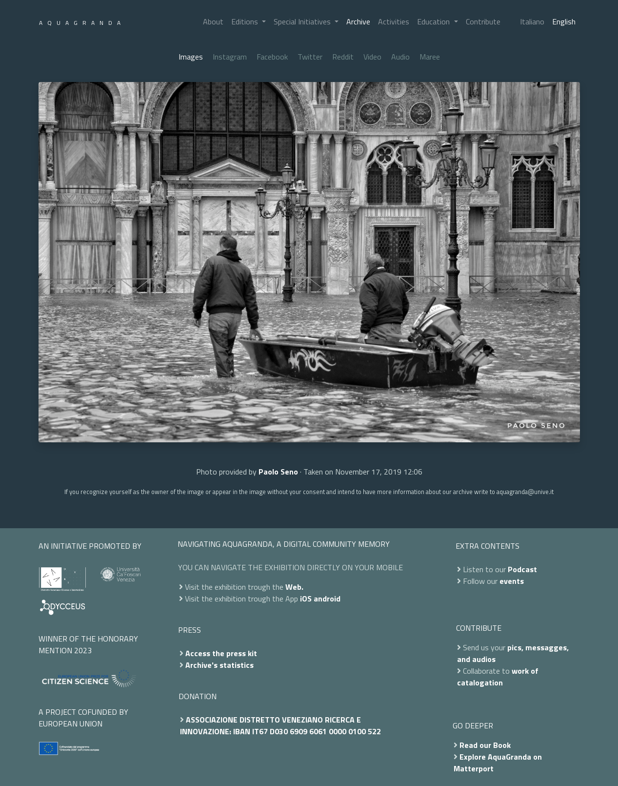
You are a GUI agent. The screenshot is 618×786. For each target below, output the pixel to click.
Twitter (310, 56)
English (564, 21)
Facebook (272, 56)
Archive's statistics (219, 665)
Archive (358, 21)
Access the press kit (221, 653)
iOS (306, 598)
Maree (429, 56)
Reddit (343, 56)
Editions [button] (245, 21)
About (213, 21)
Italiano (532, 21)
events (511, 581)
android (327, 598)
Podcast (522, 569)
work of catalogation (497, 676)
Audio (400, 56)
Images (191, 56)
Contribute (483, 21)
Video (372, 56)
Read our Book (485, 745)
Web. (294, 587)
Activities (393, 21)
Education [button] (434, 21)
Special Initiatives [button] (303, 21)
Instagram (230, 56)
